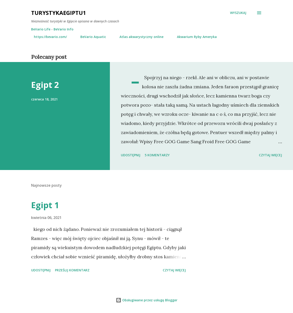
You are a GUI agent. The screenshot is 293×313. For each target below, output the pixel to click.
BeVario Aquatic (90, 37)
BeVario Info (63, 29)
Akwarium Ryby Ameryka (194, 37)
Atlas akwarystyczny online (139, 37)
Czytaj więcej (270, 155)
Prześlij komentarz (72, 270)
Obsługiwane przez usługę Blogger (146, 300)
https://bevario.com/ (47, 37)
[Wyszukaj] (238, 13)
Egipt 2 (45, 84)
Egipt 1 (45, 205)
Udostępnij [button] (130, 155)
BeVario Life (40, 29)
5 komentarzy (157, 155)
